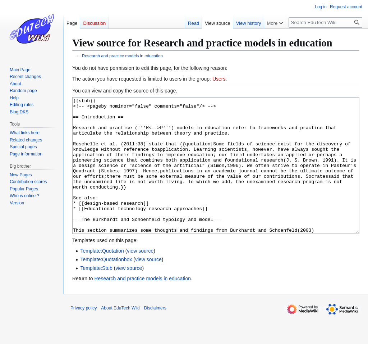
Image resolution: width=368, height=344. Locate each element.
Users (219, 79)
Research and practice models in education (122, 55)
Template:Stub (96, 295)
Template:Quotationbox (106, 286)
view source (140, 278)
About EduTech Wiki (120, 335)
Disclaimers (155, 335)
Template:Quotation (102, 278)
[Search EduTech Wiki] (325, 22)
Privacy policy (83, 335)
